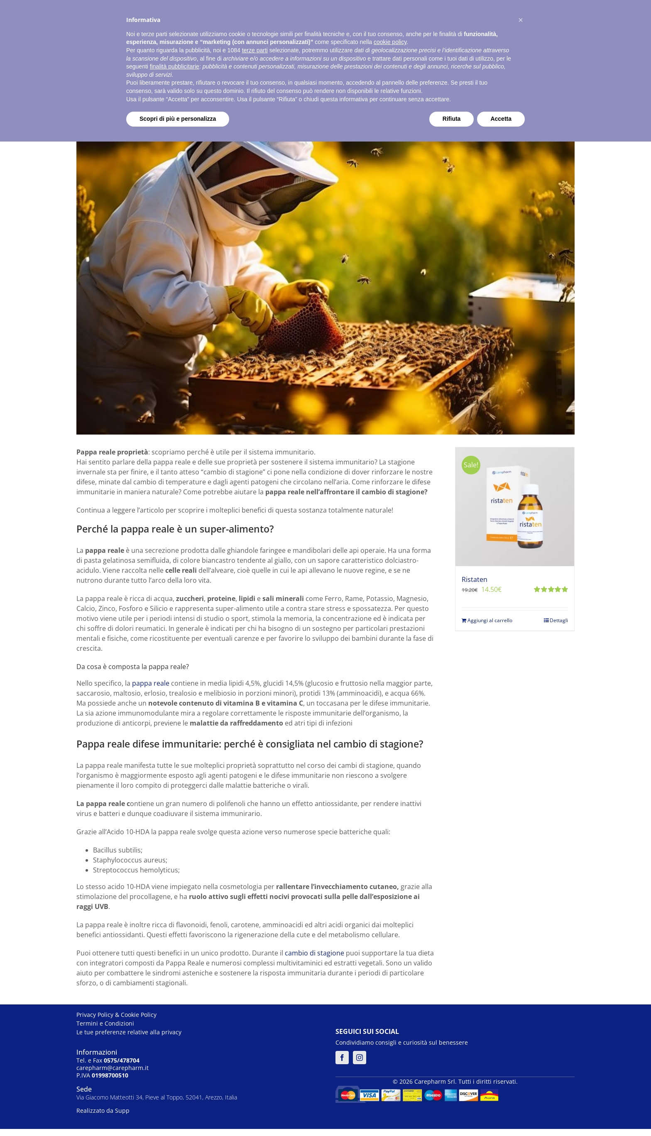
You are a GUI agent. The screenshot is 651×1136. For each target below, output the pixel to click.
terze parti (255, 50)
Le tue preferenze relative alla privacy (128, 1032)
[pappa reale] (325, 248)
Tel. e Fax (108, 1060)
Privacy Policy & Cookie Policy (116, 1015)
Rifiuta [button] (452, 118)
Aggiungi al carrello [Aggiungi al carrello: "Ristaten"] (489, 620)
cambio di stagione (314, 953)
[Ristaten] (514, 506)
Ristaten (474, 579)
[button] (520, 20)
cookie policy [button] (390, 42)
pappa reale (150, 683)
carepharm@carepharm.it (112, 1068)
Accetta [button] (501, 118)
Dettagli (559, 620)
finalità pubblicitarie (174, 66)
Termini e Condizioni (105, 1023)
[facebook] (342, 1057)
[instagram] (359, 1057)
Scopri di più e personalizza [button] (178, 118)
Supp (122, 1110)
